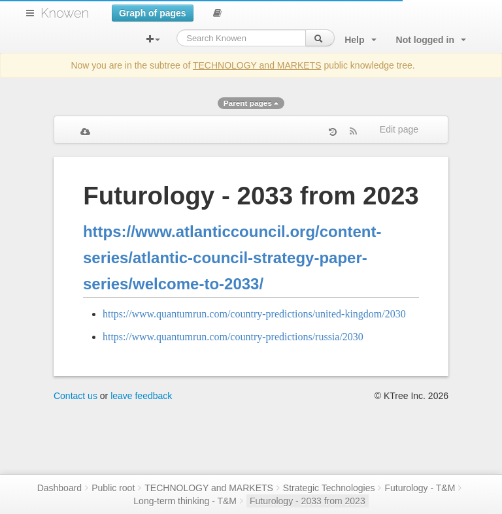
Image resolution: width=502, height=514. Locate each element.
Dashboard (59, 488)
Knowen (65, 13)
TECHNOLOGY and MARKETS (257, 65)
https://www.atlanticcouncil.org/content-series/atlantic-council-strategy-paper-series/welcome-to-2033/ (232, 258)
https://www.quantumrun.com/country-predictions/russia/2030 (233, 336)
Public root (113, 488)
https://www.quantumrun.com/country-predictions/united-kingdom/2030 (254, 313)
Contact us (75, 396)
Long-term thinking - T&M (185, 501)
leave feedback (141, 396)
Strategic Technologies (329, 488)
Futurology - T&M (419, 488)
